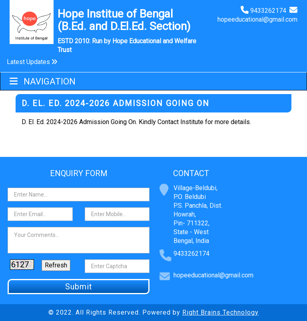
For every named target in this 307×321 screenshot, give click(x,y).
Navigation (43, 81)
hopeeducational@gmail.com (257, 19)
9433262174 (269, 10)
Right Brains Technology (220, 312)
